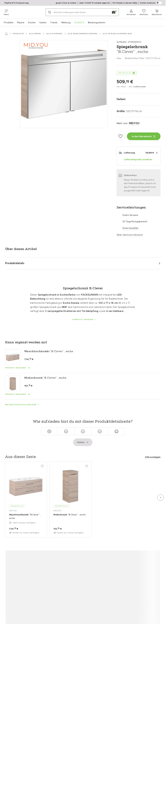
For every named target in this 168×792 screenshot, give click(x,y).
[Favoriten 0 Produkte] (144, 12)
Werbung (66, 22)
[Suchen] (49, 12)
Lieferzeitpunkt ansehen (138, 159)
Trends (53, 22)
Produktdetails (14, 263)
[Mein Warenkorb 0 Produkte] (157, 12)
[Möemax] (27, 12)
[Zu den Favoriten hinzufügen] (120, 136)
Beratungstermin (96, 22)
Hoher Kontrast (151, 3)
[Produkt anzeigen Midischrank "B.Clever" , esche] (17, 394)
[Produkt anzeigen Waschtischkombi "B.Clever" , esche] (17, 367)
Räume (20, 22)
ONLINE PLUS (124, 73)
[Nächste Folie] (160, 497)
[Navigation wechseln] (6, 12)
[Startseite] (6, 33)
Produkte (8, 22)
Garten (42, 22)
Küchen (32, 22)
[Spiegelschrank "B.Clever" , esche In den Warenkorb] (144, 136)
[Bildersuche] (113, 12)
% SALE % (79, 22)
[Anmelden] (131, 12)
